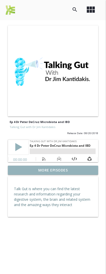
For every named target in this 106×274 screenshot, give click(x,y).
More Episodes (53, 170)
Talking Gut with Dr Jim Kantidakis (32, 127)
